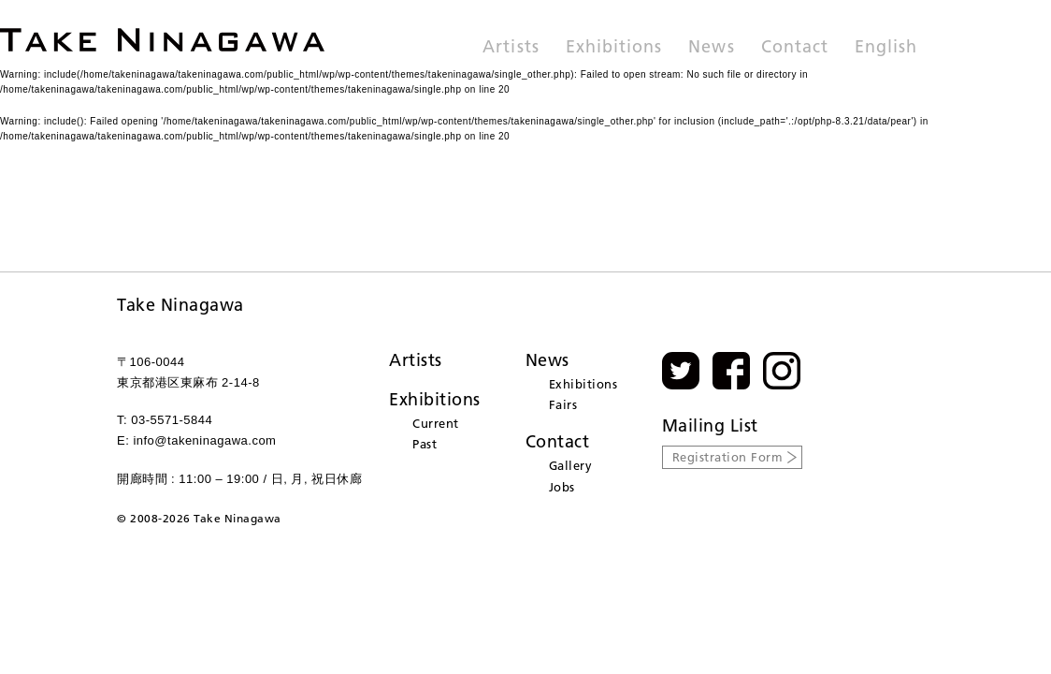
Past (424, 443)
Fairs (563, 404)
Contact (794, 47)
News (711, 47)
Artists (510, 47)
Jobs (562, 486)
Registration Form (728, 456)
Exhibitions (614, 47)
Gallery (571, 465)
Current (435, 423)
